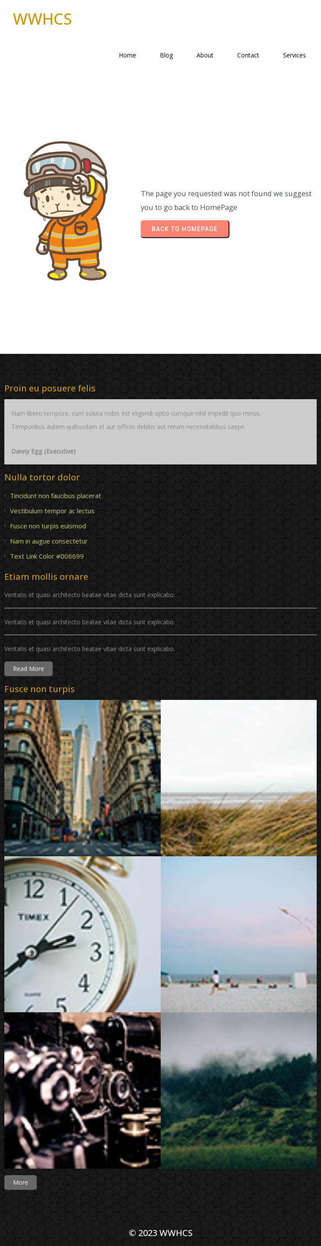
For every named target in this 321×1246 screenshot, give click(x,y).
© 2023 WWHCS (161, 1233)
